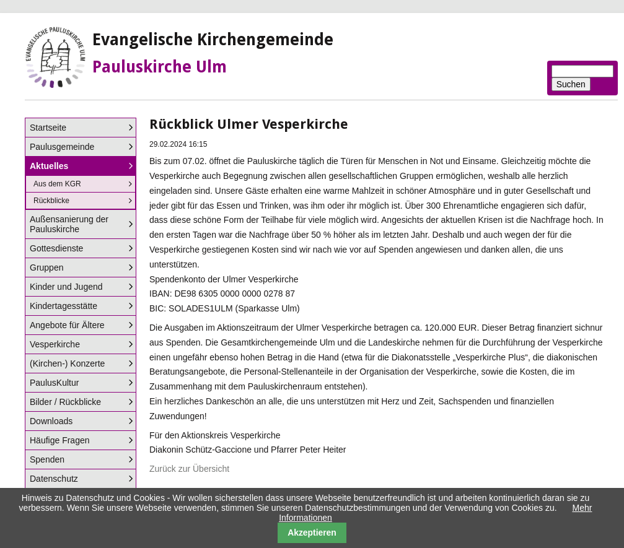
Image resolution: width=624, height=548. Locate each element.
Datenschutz (54, 479)
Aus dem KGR (57, 184)
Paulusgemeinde (62, 147)
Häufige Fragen (60, 440)
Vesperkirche (55, 344)
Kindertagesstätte (63, 306)
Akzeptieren (312, 532)
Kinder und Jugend (66, 287)
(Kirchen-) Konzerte (67, 363)
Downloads (51, 421)
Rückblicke (51, 200)
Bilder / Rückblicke (65, 402)
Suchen (571, 84)
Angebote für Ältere (67, 325)
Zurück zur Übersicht (189, 469)
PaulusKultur (54, 383)
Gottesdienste (56, 248)
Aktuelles (49, 166)
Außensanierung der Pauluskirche (69, 224)
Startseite (48, 128)
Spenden (47, 459)
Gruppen (46, 267)
